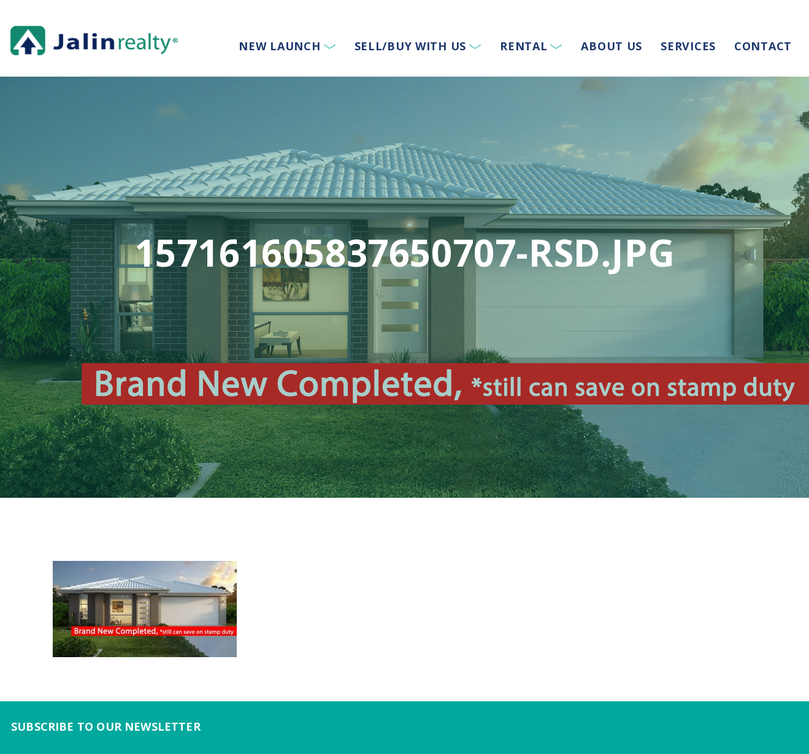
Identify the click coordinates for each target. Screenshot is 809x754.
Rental (523, 46)
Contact (763, 46)
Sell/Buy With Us (411, 46)
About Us (611, 46)
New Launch (279, 46)
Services (688, 46)
